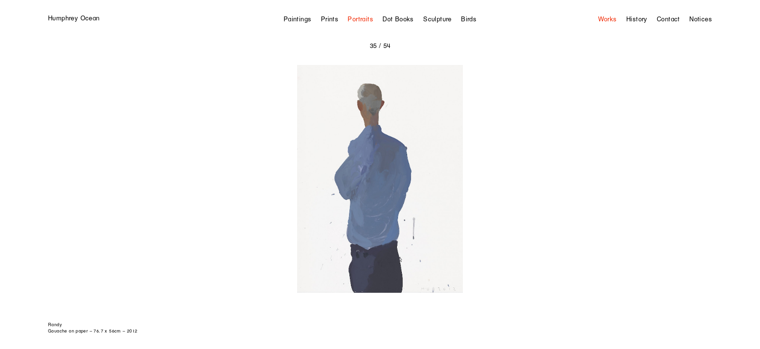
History (637, 19)
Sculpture (437, 19)
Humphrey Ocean (73, 18)
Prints (329, 19)
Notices (700, 19)
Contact (668, 19)
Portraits (360, 19)
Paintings (298, 19)
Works (607, 19)
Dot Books (398, 19)
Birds (468, 19)
